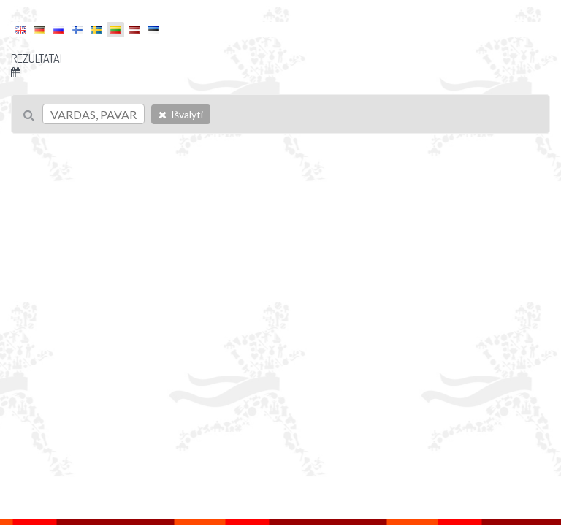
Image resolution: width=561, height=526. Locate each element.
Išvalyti (181, 114)
